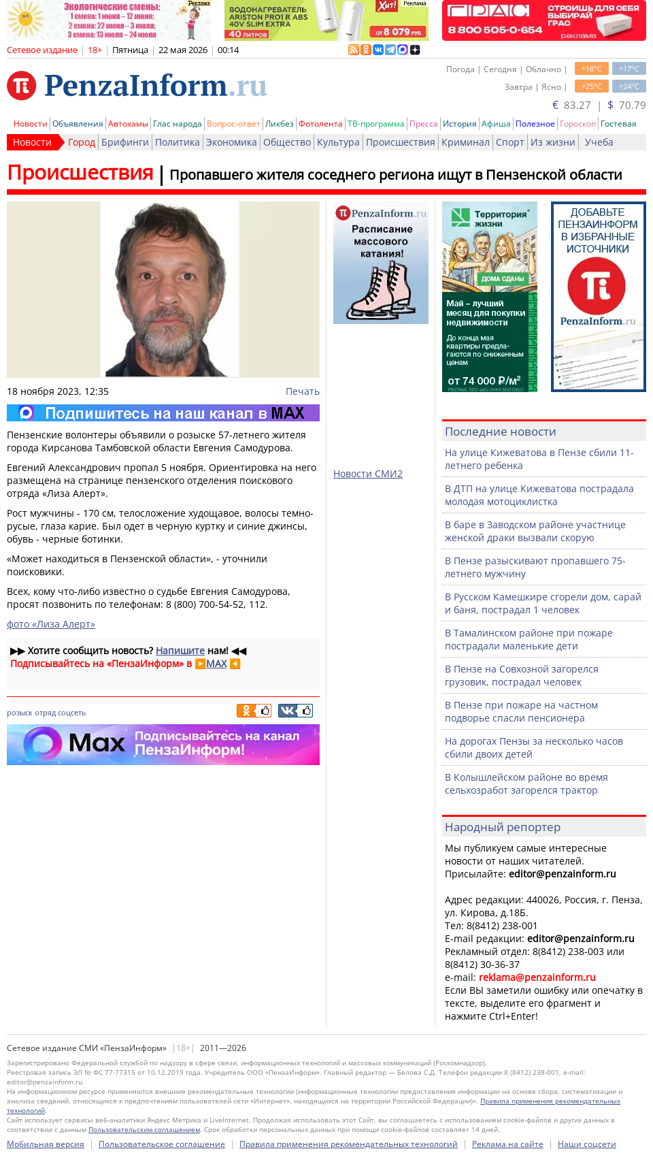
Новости (31, 123)
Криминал (465, 141)
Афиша (496, 123)
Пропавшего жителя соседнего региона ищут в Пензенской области (395, 174)
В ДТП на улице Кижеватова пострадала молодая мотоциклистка (539, 495)
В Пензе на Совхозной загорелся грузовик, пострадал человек (522, 675)
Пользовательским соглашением (144, 1129)
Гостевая (619, 123)
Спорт (510, 141)
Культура (338, 141)
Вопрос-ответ (234, 123)
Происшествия (400, 141)
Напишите (180, 650)
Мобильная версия (45, 1144)
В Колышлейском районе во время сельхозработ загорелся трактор (526, 783)
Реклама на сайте (507, 1144)
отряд (45, 712)
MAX (216, 663)
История (460, 123)
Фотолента (321, 123)
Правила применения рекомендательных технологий (348, 1144)
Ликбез (279, 123)
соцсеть (72, 712)
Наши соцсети (587, 1144)
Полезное (535, 123)
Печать (303, 391)
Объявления (77, 123)
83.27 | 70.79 (599, 105)
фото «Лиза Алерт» (51, 623)
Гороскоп (578, 123)
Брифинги (125, 141)
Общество (287, 141)
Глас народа (177, 123)
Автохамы (128, 123)
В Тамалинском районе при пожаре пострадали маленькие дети (529, 639)
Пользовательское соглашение (162, 1144)
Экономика (231, 141)
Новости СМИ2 (368, 473)
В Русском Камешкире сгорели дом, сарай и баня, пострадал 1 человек (543, 603)
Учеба (599, 141)
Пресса (423, 123)
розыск (20, 712)
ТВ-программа (376, 123)
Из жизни (553, 141)
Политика (177, 141)
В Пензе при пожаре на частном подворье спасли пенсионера (521, 711)
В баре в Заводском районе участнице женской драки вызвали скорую (535, 531)
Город (81, 141)
